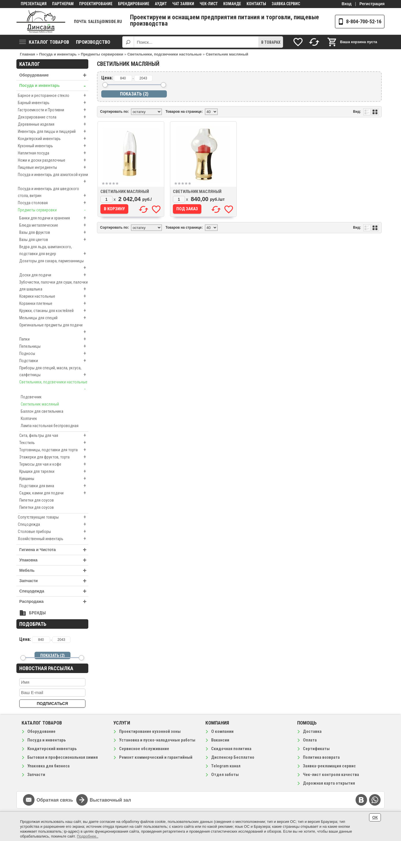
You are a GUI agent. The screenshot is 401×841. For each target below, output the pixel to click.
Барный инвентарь (53, 102)
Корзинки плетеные (53, 303)
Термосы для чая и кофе (53, 464)
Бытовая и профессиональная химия (62, 757)
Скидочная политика (231, 748)
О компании (222, 731)
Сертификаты (316, 748)
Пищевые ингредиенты (53, 167)
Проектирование (95, 3)
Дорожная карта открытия (329, 783)
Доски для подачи (53, 275)
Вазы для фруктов (53, 232)
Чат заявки (183, 3)
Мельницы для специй (53, 317)
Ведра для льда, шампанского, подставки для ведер (53, 250)
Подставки (53, 360)
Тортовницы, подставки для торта (53, 449)
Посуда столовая (53, 202)
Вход (346, 3)
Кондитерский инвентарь (53, 138)
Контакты (256, 3)
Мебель (53, 570)
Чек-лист (209, 3)
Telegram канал (225, 766)
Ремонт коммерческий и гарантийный (155, 757)
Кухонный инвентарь (53, 145)
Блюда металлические (53, 225)
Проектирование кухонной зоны (150, 731)
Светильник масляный (40, 404)
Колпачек (29, 418)
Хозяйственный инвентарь (53, 538)
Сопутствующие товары (53, 517)
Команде (232, 3)
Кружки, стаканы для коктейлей (53, 310)
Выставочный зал (110, 800)
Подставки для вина (53, 485)
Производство (93, 42)
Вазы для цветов (53, 239)
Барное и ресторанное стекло (53, 95)
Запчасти (53, 580)
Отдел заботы (225, 774)
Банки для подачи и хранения (53, 218)
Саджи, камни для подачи (53, 493)
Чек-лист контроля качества (331, 774)
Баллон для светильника (42, 411)
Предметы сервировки (53, 210)
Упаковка (53, 560)
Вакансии (220, 740)
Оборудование (53, 75)
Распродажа (53, 601)
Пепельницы (53, 346)
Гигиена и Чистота (53, 549)
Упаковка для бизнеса (48, 766)
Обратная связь (55, 800)
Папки (53, 339)
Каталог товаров (44, 42)
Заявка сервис (286, 3)
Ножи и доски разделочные (53, 160)
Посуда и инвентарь (53, 85)
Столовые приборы (53, 531)
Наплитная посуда (53, 153)
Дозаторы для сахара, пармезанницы (53, 265)
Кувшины (53, 478)
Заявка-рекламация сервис (329, 766)
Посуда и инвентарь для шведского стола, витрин (53, 192)
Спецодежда (53, 524)
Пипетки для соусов (36, 500)
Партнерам (63, 3)
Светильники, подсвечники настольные (53, 386)
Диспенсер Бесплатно (232, 757)
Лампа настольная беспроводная (50, 425)
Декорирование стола (53, 117)
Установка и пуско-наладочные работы (157, 740)
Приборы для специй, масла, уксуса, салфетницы (53, 372)
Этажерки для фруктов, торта (53, 457)
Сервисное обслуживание (144, 748)
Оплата (310, 740)
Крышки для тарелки (53, 471)
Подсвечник (31, 397)
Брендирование (133, 3)
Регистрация (372, 3)
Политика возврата (321, 757)
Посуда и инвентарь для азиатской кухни (53, 178)
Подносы (53, 353)
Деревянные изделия (53, 124)
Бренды (37, 613)
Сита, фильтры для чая (53, 435)
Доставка (312, 731)
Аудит (161, 3)
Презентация (34, 3)
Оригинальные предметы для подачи (53, 329)
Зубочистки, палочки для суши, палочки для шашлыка (53, 286)
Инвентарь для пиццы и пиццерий (53, 131)
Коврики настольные (53, 296)
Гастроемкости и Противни (53, 109)
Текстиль (53, 442)
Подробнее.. (87, 836)
